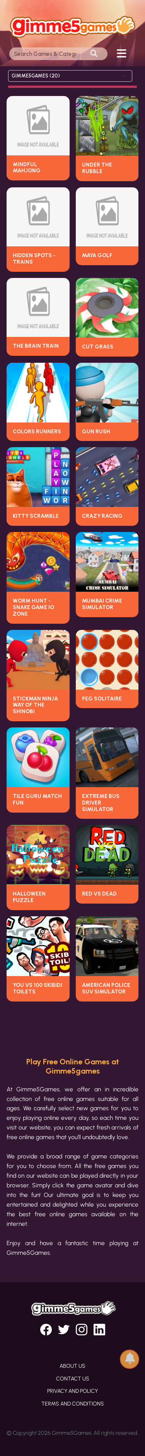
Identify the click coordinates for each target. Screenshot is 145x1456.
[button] (129, 1356)
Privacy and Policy (72, 1391)
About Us (72, 1366)
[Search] (45, 53)
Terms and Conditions (72, 1403)
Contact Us (72, 1378)
